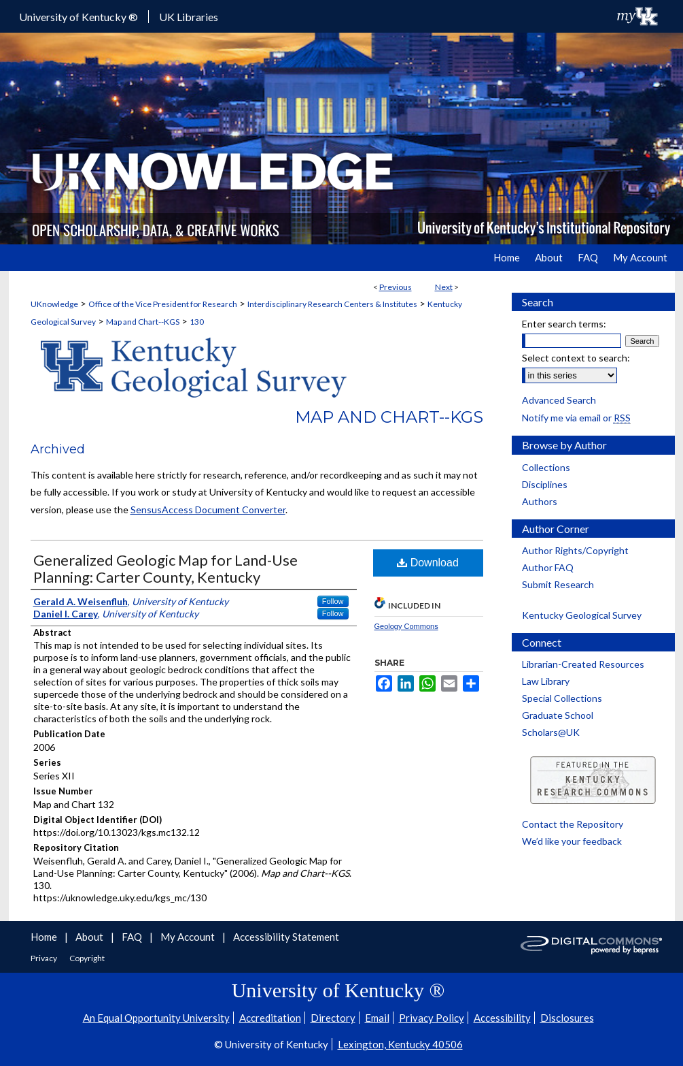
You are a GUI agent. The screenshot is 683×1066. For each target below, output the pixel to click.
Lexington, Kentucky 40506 (400, 1044)
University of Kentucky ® (78, 16)
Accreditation (270, 1018)
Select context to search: (576, 358)
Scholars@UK (551, 732)
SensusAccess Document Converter (207, 509)
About (90, 937)
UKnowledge (54, 304)
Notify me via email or (576, 417)
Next (444, 287)
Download (428, 562)
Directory (333, 1018)
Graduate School (557, 715)
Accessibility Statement (286, 937)
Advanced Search (559, 400)
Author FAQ (548, 567)
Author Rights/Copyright (575, 550)
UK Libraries (188, 16)
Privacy (44, 958)
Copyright (87, 958)
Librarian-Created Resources (583, 664)
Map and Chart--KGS (142, 322)
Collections (546, 467)
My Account (188, 937)
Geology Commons (406, 626)
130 (197, 322)
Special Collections (562, 698)
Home (45, 937)
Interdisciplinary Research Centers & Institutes (332, 304)
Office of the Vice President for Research (162, 304)
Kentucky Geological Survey (582, 615)
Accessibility (502, 1018)
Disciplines (544, 484)
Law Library (546, 681)
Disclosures (567, 1018)
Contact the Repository (572, 824)
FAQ (133, 937)
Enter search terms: (564, 323)
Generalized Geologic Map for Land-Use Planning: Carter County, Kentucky (165, 568)
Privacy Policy (431, 1018)
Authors (539, 501)
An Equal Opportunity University (156, 1018)
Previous (395, 287)
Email (377, 1018)
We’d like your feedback (572, 841)
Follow (333, 601)
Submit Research (558, 584)
